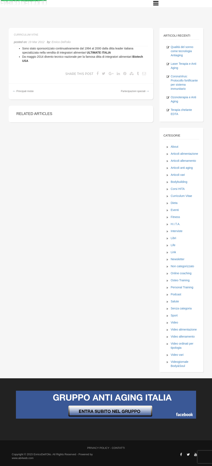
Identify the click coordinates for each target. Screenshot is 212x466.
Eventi (175, 210)
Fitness (175, 217)
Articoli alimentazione (184, 153)
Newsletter (177, 259)
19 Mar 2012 (36, 42)
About (174, 146)
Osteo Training (180, 280)
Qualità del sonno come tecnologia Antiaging (182, 51)
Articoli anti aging (182, 167)
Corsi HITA (178, 188)
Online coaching (181, 273)
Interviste (177, 231)
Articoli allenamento (183, 160)
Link (173, 252)
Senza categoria (181, 308)
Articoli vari (178, 174)
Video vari (177, 354)
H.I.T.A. (175, 224)
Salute (175, 301)
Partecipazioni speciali (133, 91)
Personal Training (182, 287)
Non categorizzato (182, 266)
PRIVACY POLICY (98, 447)
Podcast (176, 294)
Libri (173, 238)
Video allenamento (183, 336)
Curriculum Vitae (26, 34)
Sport (174, 315)
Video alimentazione (184, 329)
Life (173, 245)
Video (174, 322)
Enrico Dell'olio (61, 42)
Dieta (174, 203)
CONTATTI (118, 447)
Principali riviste (25, 91)
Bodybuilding (179, 181)
